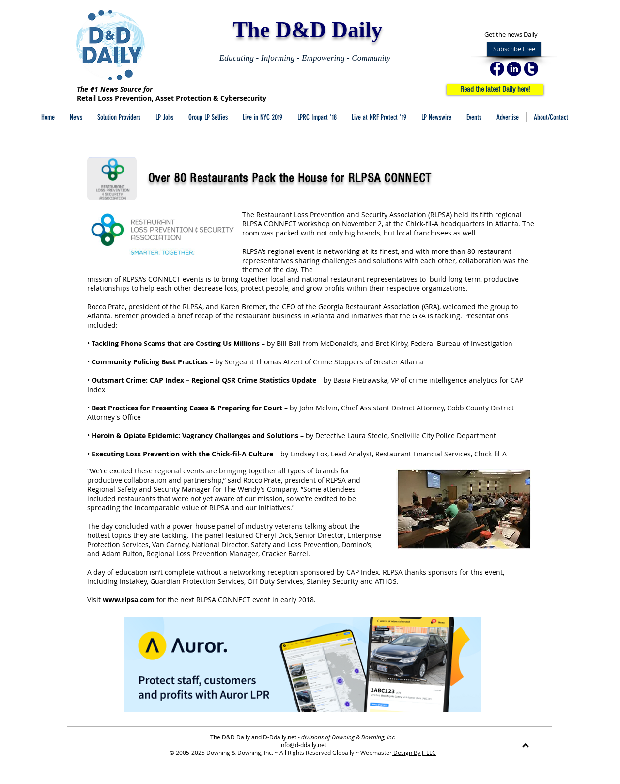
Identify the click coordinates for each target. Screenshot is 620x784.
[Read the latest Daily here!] (495, 89)
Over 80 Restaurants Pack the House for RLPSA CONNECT (290, 178)
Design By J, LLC (414, 752)
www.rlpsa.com (129, 599)
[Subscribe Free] (514, 49)
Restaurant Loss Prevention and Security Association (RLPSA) (354, 214)
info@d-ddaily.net (302, 745)
